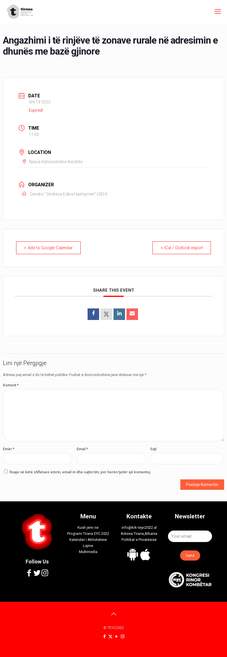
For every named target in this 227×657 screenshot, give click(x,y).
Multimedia (88, 552)
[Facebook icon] (104, 636)
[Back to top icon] (113, 614)
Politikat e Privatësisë (139, 539)
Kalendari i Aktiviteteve (88, 539)
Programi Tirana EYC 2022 (88, 533)
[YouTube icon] (116, 636)
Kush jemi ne (88, 527)
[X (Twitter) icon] (110, 636)
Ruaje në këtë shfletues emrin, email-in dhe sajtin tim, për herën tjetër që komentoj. (80, 472)
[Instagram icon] (122, 636)
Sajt (153, 449)
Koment (11, 385)
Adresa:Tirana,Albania (139, 533)
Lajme (88, 546)
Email (82, 449)
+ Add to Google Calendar (49, 247)
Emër (8, 449)
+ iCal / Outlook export (181, 247)
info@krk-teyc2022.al (139, 527)
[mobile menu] (218, 11)
